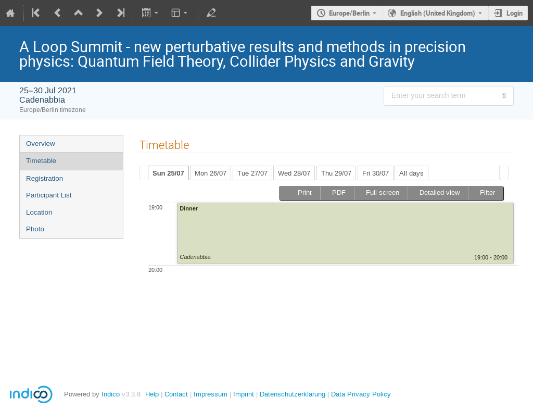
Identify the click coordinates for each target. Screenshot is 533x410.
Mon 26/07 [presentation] (210, 173)
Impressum (209, 394)
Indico (110, 394)
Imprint (242, 394)
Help (152, 394)
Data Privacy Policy (360, 394)
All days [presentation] (411, 173)
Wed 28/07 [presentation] (294, 173)
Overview (40, 143)
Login (514, 13)
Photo (35, 229)
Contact (176, 394)
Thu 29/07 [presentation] (336, 173)
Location (39, 212)
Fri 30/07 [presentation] (375, 173)
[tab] (168, 173)
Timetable (41, 161)
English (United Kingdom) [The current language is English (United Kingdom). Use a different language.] (437, 13)
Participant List (48, 195)
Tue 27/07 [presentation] (252, 173)
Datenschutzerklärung (291, 394)
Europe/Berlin (349, 13)
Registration (44, 178)
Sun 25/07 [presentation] (168, 173)
